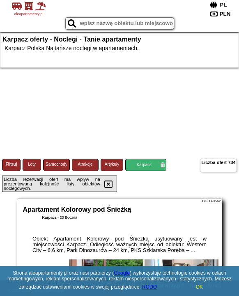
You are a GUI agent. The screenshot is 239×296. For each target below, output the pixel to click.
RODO (149, 287)
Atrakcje (85, 164)
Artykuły (112, 164)
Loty (32, 164)
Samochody (56, 164)
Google (122, 273)
